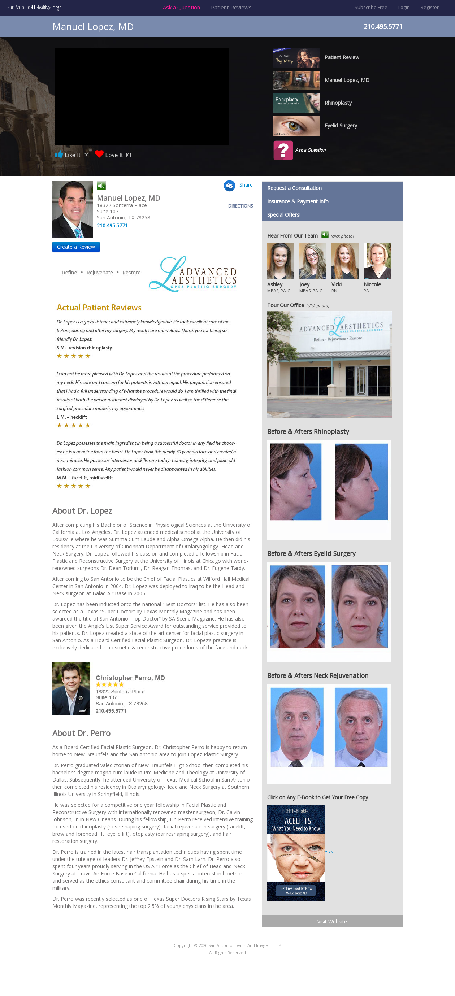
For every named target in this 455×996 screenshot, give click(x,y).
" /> (300, 852)
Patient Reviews (231, 7)
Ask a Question (181, 7)
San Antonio (34, 7)
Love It (113, 154)
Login (404, 7)
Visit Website (332, 921)
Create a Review (76, 246)
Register (430, 7)
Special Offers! (283, 214)
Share (246, 184)
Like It (71, 154)
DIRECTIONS (240, 206)
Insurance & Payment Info (298, 201)
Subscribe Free (371, 7)
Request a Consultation (294, 187)
